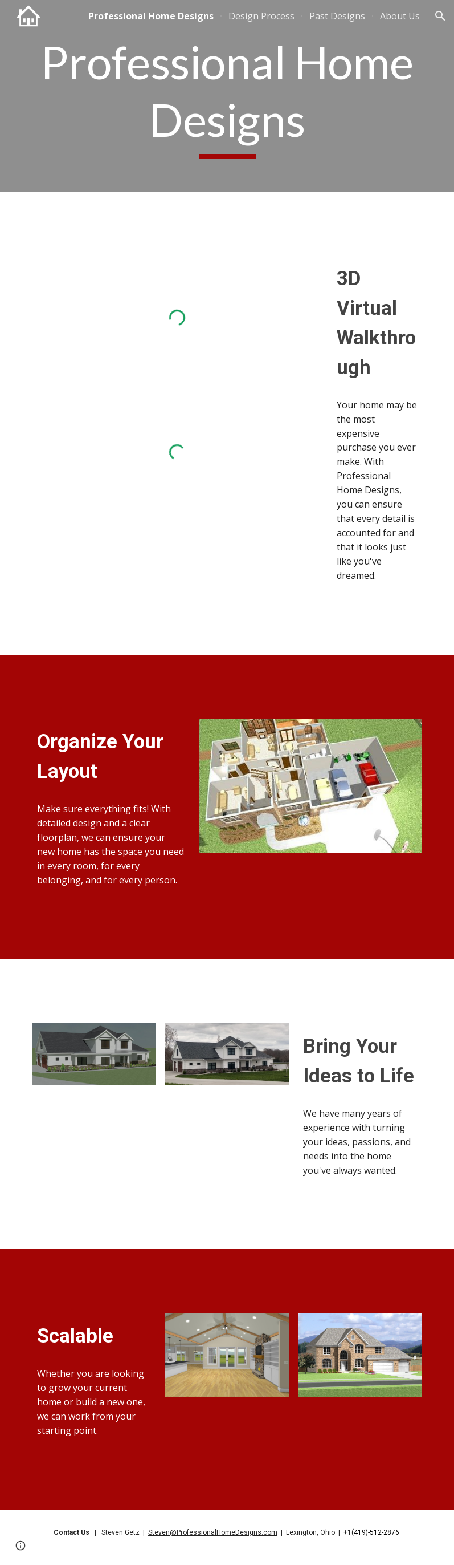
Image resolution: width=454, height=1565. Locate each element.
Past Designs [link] (337, 16)
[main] (227, 96)
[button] (440, 16)
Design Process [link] (261, 16)
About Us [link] (400, 16)
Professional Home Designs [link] (151, 16)
